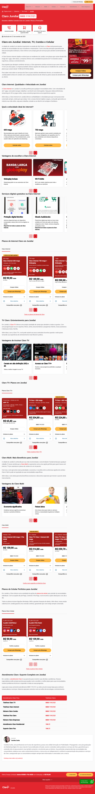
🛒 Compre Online (71, 774)
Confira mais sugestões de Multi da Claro (34, 583)
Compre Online (14, 287)
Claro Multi (24, 464)
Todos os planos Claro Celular (34, 669)
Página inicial (6, 11)
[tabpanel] (34, 284)
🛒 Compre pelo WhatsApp (77, 1)
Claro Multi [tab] (5, 525)
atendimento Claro (16, 679)
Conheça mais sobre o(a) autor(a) (13, 758)
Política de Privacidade (50, 785)
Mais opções (47, 779)
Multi (46, 7)
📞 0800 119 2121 (89, 1)
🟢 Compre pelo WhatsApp (85, 774)
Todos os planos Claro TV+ (34, 452)
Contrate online (17, 145)
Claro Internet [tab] (6, 249)
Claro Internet (7, 89)
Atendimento (74, 7)
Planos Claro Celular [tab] (8, 611)
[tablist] (34, 250)
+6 (44, 408)
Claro (48, 46)
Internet (38, 7)
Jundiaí (32, 11)
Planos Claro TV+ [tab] (7, 390)
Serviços (63, 7)
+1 (18, 268)
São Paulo (24, 11)
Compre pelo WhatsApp (14, 291)
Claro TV (29, 7)
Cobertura (16, 11)
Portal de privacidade (59, 785)
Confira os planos (14, 646)
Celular (55, 7)
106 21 (48, 724)
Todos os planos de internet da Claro (34, 314)
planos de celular (42, 593)
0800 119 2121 (28, 16)
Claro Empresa (87, 7)
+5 (44, 630)
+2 (18, 411)
